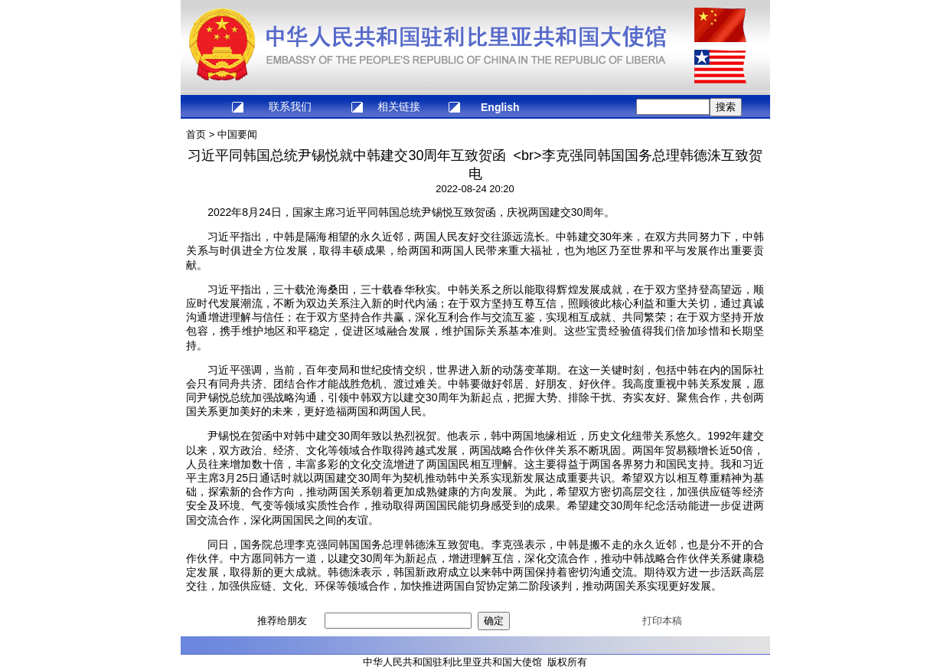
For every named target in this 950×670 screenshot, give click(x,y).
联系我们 (290, 106)
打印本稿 (662, 620)
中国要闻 (237, 134)
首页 (196, 134)
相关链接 (398, 106)
